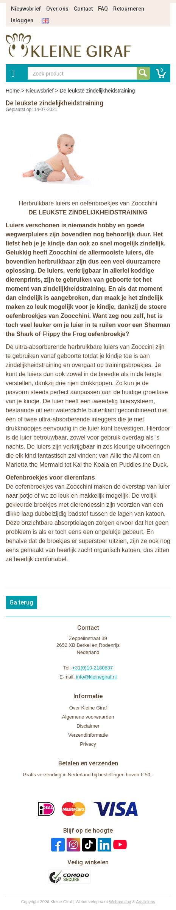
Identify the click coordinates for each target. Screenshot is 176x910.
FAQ (103, 9)
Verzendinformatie (88, 735)
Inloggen (22, 20)
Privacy (88, 744)
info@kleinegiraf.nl (96, 677)
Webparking (120, 901)
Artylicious (145, 901)
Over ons (57, 9)
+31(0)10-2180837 (92, 668)
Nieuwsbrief (26, 9)
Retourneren (128, 9)
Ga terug (21, 602)
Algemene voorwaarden (88, 717)
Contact (83, 9)
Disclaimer (88, 726)
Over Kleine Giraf (88, 708)
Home (13, 91)
